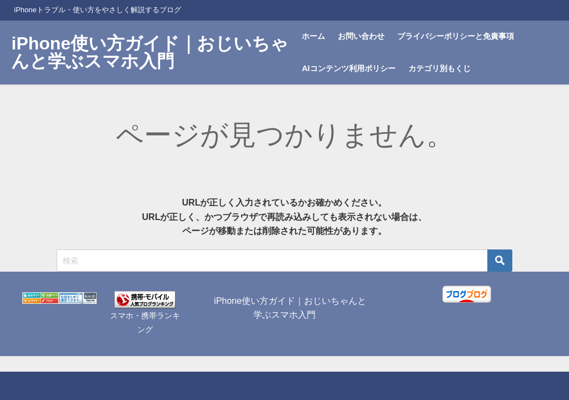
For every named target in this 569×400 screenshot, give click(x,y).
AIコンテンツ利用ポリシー (348, 68)
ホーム (313, 36)
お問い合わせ (361, 36)
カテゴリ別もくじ (439, 68)
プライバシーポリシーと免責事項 (455, 36)
